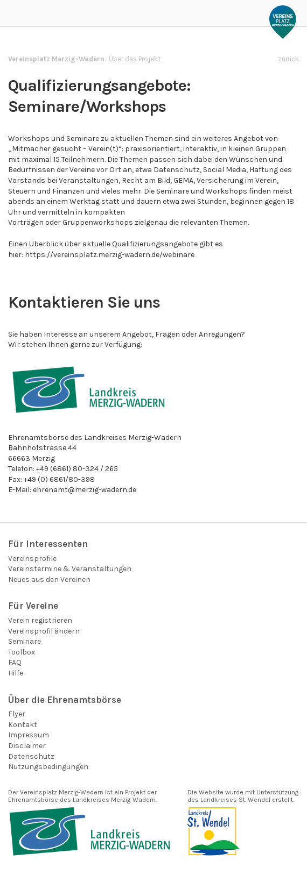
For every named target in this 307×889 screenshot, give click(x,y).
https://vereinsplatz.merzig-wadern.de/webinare (109, 254)
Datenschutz (31, 756)
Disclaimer (27, 745)
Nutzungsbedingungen (48, 766)
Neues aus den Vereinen (49, 579)
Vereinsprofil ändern (44, 631)
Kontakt (22, 724)
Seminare (24, 641)
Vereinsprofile (32, 558)
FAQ (15, 662)
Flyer (16, 714)
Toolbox (21, 652)
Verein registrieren (40, 620)
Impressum (28, 734)
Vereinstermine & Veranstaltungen (69, 568)
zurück (288, 59)
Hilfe (15, 673)
